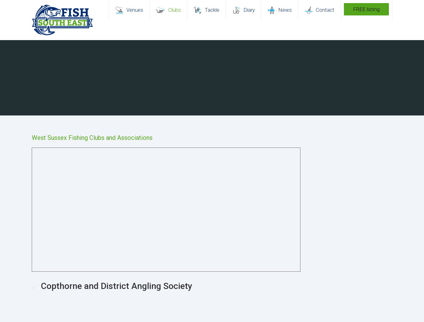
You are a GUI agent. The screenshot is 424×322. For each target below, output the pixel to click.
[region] (212, 77)
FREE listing (366, 9)
